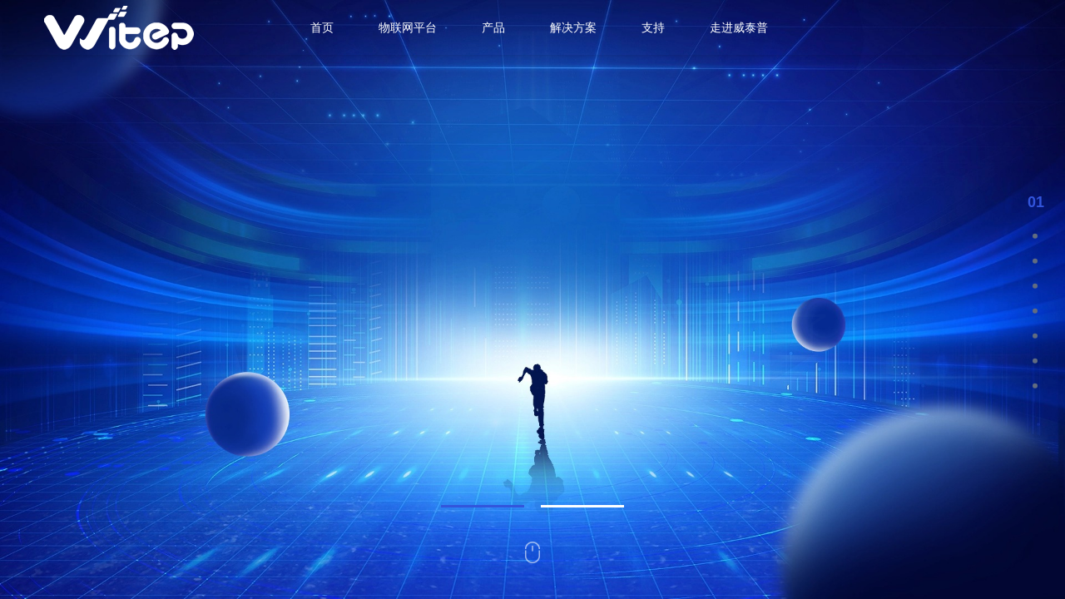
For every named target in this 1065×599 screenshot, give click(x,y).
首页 (322, 27)
